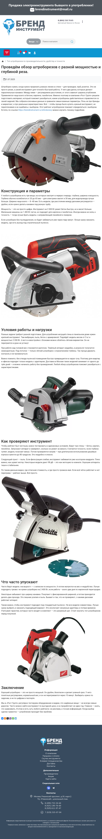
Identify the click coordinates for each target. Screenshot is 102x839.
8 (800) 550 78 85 (65, 20)
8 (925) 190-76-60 (53, 805)
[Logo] (23, 27)
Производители (51, 773)
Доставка (51, 763)
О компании (50, 753)
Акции (51, 776)
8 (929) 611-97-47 (53, 808)
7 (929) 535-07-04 (53, 812)
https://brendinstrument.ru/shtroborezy (35, 110)
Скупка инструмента (51, 758)
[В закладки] (24, 52)
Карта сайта (51, 778)
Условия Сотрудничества (51, 761)
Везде (33, 41)
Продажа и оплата (51, 755)
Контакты (51, 766)
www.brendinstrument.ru (40, 821)
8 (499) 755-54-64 (53, 803)
